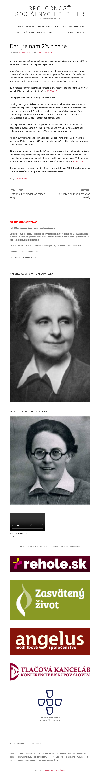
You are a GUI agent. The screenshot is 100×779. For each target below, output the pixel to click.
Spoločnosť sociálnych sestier (50, 11)
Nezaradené (22, 179)
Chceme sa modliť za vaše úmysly (71, 193)
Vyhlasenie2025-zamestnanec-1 (23, 257)
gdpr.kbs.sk (54, 760)
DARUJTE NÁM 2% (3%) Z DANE (23, 222)
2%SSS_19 (52, 91)
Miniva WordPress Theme (55, 770)
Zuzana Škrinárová (44, 53)
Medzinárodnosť (76, 26)
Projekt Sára (44, 26)
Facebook (80, 32)
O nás (18, 26)
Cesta (60, 32)
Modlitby (41, 32)
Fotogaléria (60, 26)
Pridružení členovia (25, 32)
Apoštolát (30, 26)
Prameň (51, 32)
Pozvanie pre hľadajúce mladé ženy (28, 193)
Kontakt (69, 32)
